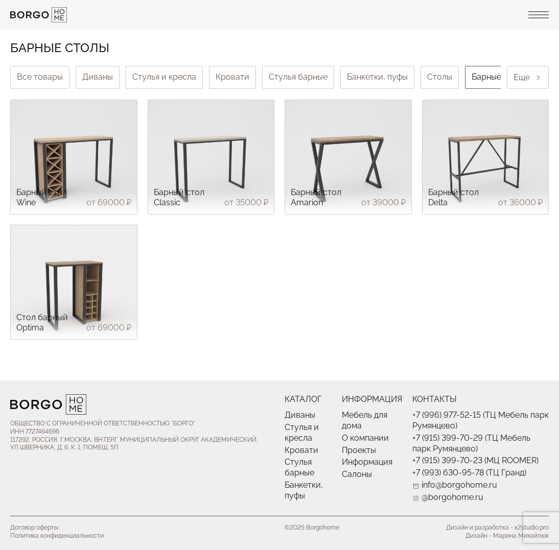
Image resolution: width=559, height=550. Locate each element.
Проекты (359, 450)
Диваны (97, 77)
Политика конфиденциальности (57, 535)
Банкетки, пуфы (377, 77)
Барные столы (499, 77)
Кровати (232, 77)
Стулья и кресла (164, 77)
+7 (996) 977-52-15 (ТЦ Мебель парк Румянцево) (480, 420)
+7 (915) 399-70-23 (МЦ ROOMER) (475, 460)
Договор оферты (34, 527)
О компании (365, 438)
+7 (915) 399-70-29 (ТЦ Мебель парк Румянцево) (471, 443)
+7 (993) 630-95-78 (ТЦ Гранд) (469, 472)
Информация (367, 462)
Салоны (357, 474)
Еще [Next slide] (528, 77)
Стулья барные (298, 77)
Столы (439, 77)
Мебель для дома (364, 420)
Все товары (40, 77)
